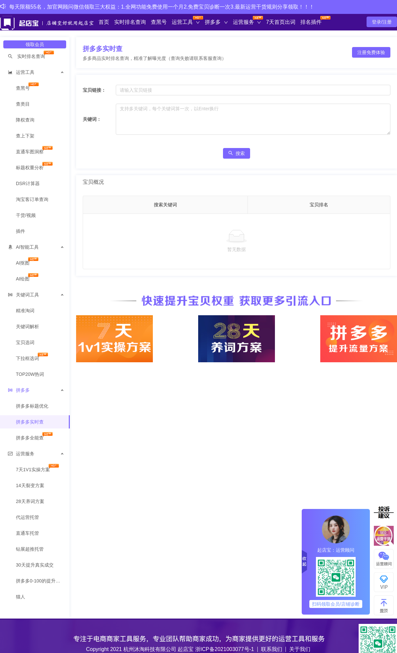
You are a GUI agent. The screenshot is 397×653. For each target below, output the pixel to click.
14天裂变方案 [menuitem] (30, 485)
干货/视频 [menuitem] (26, 215)
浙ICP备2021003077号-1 (224, 649)
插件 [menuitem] (20, 231)
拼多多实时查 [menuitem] (30, 422)
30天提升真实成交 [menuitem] (35, 565)
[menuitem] (35, 56)
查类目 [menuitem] (23, 104)
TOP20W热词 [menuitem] (30, 374)
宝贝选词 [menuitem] (25, 342)
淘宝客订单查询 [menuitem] (32, 199)
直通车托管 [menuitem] (27, 533)
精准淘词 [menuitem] (25, 310)
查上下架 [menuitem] (25, 135)
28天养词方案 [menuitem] (30, 501)
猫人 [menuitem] (20, 596)
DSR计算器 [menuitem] (28, 183)
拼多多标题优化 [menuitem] (32, 406)
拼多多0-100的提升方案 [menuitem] (40, 580)
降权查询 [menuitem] (25, 120)
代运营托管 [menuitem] (27, 517)
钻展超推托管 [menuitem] (30, 549)
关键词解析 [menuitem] (27, 326)
